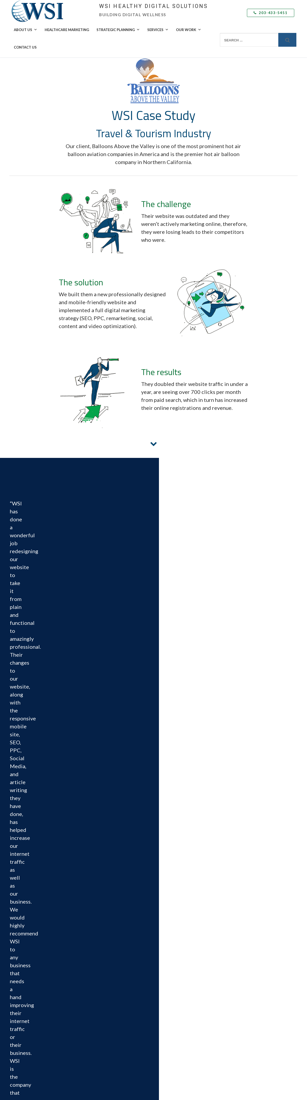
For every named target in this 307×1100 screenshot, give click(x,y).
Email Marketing (169, 1019)
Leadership (92, 917)
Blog (233, 998)
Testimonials (240, 967)
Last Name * (240, 675)
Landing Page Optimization (178, 926)
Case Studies (240, 957)
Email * (240, 698)
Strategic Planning (118, 29)
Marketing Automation (174, 1010)
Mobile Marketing (171, 1029)
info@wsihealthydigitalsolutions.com (45, 924)
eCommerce (166, 945)
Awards (90, 926)
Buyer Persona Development (179, 917)
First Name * (240, 652)
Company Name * (240, 744)
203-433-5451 (271, 13)
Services (158, 29)
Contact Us (25, 47)
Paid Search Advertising (175, 992)
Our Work (188, 29)
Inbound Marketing (172, 964)
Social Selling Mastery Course (180, 982)
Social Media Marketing (175, 973)
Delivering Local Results (248, 917)
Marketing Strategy (172, 898)
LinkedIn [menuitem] (25, 962)
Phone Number (240, 721)
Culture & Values (96, 936)
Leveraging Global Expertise (252, 908)
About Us (25, 29)
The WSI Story (95, 908)
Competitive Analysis (173, 908)
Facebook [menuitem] (26, 955)
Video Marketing (170, 1038)
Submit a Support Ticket (105, 985)
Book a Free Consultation (103, 976)
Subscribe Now (241, 1007)
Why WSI (91, 898)
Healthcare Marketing (67, 30)
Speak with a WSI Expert (249, 926)
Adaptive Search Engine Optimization (186, 1001)
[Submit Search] (287, 40)
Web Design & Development (179, 936)
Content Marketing (172, 954)
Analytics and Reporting (175, 1047)
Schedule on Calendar (57, 929)
